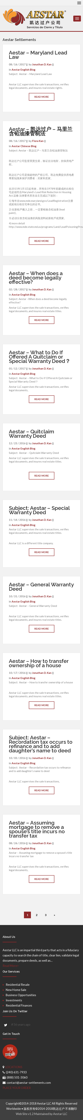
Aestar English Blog (23, 69)
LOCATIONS (13, 1067)
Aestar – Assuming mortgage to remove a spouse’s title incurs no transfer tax (37, 829)
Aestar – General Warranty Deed (41, 586)
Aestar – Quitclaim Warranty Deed (31, 433)
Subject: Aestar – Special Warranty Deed (39, 510)
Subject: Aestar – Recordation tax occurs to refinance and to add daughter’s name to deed (40, 744)
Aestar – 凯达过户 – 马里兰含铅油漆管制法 (40, 131)
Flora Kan (38, 140)
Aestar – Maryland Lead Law (38, 54)
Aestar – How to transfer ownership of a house (38, 663)
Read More (41, 96)
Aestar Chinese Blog (24, 146)
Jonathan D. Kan (42, 64)
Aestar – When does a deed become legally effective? (36, 277)
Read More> (11, 966)
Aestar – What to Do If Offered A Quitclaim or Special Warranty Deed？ (39, 356)
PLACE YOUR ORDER (17, 1088)
